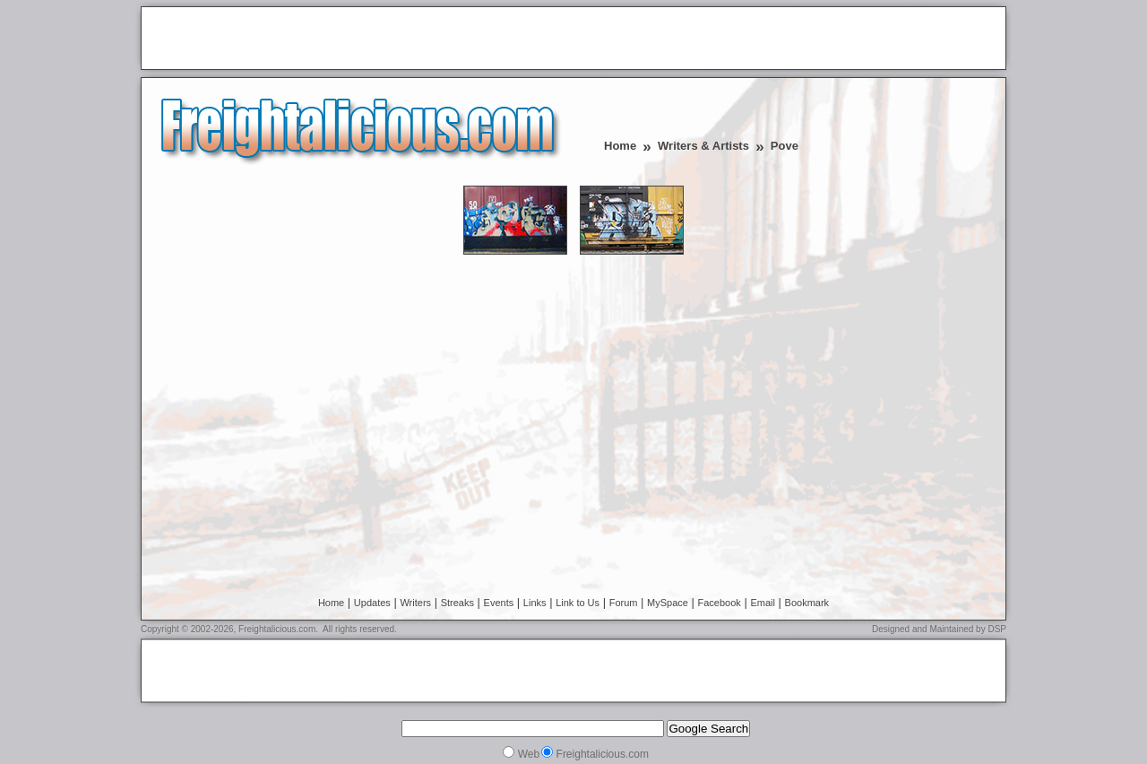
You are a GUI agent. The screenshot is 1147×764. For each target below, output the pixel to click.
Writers (415, 602)
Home (620, 145)
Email (762, 602)
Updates (372, 602)
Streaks (457, 602)
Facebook (719, 602)
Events (499, 602)
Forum (623, 602)
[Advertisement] (357, 39)
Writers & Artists (703, 145)
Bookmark (807, 602)
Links (535, 602)
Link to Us (577, 602)
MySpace (667, 602)
